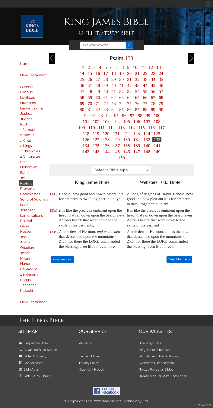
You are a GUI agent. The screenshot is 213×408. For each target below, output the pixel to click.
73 (113, 103)
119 (95, 133)
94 (108, 115)
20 (129, 73)
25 (81, 79)
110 (91, 127)
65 (137, 97)
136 (106, 145)
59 (89, 97)
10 (135, 67)
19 (121, 73)
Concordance (31, 363)
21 (137, 73)
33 (145, 79)
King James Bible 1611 (155, 350)
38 (97, 85)
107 (146, 121)
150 (121, 157)
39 (105, 85)
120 (106, 133)
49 (97, 91)
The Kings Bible (150, 343)
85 (121, 109)
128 (106, 139)
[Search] (103, 45)
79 (160, 103)
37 (89, 85)
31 (129, 79)
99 (148, 115)
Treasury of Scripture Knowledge (163, 376)
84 (113, 109)
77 (145, 103)
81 (89, 109)
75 (129, 103)
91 (84, 115)
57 (160, 91)
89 (153, 109)
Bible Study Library (35, 376)
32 (137, 79)
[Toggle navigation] (208, 3)
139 (136, 145)
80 (81, 109)
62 (113, 97)
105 (126, 121)
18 (113, 73)
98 (140, 115)
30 (121, 79)
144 (106, 151)
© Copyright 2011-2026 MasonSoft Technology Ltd (106, 401)
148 (146, 151)
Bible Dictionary (33, 356)
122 (126, 133)
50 (105, 91)
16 (97, 73)
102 (95, 121)
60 (97, 97)
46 (160, 85)
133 (156, 139)
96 (124, 115)
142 (85, 151)
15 (89, 73)
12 (150, 67)
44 (145, 85)
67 (153, 97)
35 (160, 79)
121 (116, 133)
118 (85, 133)
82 (97, 109)
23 (153, 73)
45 (153, 85)
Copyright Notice (91, 369)
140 (146, 145)
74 (121, 103)
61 (105, 97)
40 (113, 85)
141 (156, 145)
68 (160, 97)
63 (121, 97)
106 (136, 121)
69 (81, 103)
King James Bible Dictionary (159, 356)
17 (105, 73)
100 (156, 115)
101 (85, 121)
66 (145, 97)
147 (136, 151)
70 (89, 103)
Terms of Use (89, 356)
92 (92, 115)
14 (81, 73)
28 (105, 79)
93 (100, 115)
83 (105, 109)
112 (111, 127)
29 (113, 79)
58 (81, 97)
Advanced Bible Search (38, 350)
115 (141, 127)
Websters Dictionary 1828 (157, 363)
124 (146, 133)
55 (145, 91)
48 (89, 91)
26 (89, 79)
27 (97, 79)
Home (25, 64)
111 (101, 127)
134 (85, 145)
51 (113, 91)
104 (116, 121)
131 (136, 139)
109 (81, 127)
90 (160, 109)
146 (126, 151)
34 (153, 79)
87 (137, 109)
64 (129, 97)
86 (129, 109)
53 (129, 91)
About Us (86, 343)
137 (116, 145)
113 (121, 127)
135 (95, 145)
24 (160, 73)
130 (126, 139)
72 (105, 103)
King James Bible (34, 343)
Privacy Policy (89, 363)
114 (131, 127)
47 (81, 91)
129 (116, 139)
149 (156, 151)
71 (97, 103)
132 (146, 139)
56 (153, 91)
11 (143, 67)
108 (156, 121)
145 (116, 151)
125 (156, 133)
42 (129, 85)
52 (121, 91)
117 (161, 127)
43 (137, 85)
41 (121, 85)
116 (151, 127)
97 (132, 115)
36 (81, 85)
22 (145, 73)
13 (158, 67)
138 (126, 145)
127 (95, 139)
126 (85, 139)
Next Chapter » (179, 259)
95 (116, 115)
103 (106, 121)
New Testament (33, 75)
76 (137, 103)
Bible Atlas (29, 369)
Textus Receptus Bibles (156, 369)
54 (137, 91)
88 (145, 109)
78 (153, 103)
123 (136, 133)
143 (95, 151)
